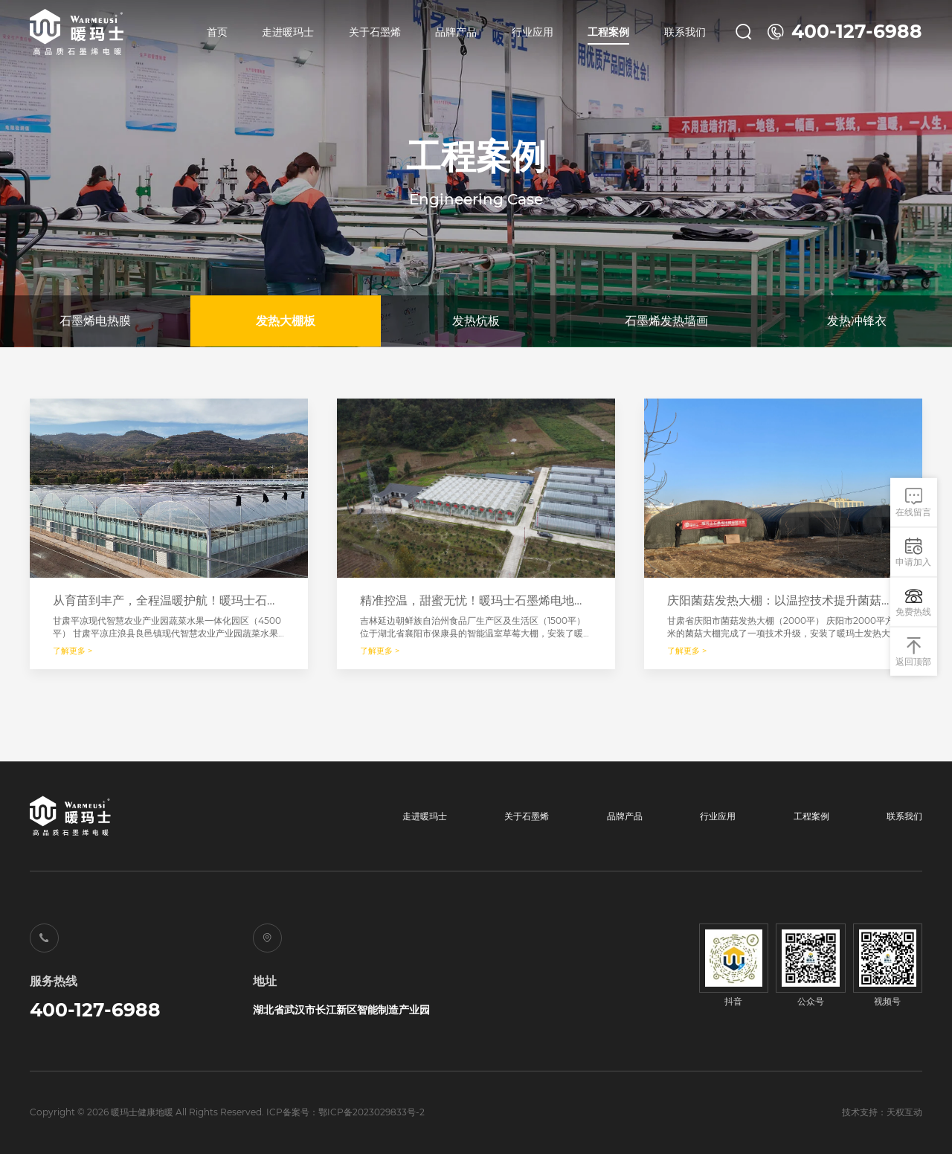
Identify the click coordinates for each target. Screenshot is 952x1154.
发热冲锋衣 (857, 321)
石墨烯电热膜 (95, 321)
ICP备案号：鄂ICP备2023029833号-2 (345, 1112)
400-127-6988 (95, 1010)
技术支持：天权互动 (882, 1112)
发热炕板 (476, 321)
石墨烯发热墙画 (666, 321)
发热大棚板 (285, 321)
